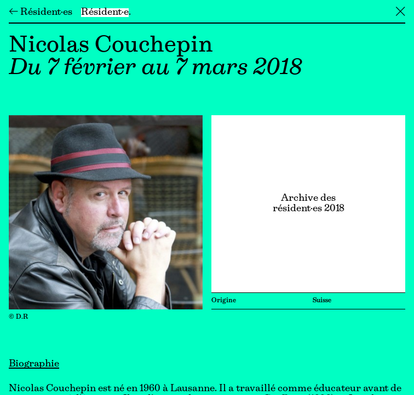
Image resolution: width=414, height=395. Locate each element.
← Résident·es (40, 12)
